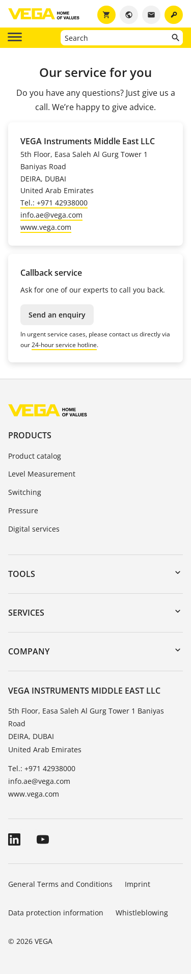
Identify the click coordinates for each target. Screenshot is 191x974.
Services (26, 612)
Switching (24, 492)
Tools (21, 574)
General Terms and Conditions (60, 884)
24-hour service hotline (64, 344)
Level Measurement (41, 474)
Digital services (34, 529)
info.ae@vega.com (51, 215)
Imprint (137, 884)
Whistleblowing (142, 912)
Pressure (23, 510)
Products (29, 435)
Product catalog (34, 456)
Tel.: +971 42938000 (54, 202)
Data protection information (55, 912)
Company (28, 651)
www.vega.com (45, 227)
